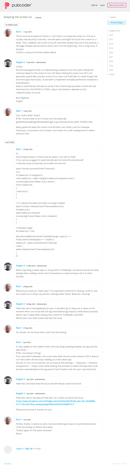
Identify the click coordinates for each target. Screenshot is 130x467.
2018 (111, 44)
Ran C (19, 31)
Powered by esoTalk (118, 464)
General (38, 17)
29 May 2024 (27, 287)
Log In (102, 5)
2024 (111, 70)
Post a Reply (117, 23)
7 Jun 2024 (27, 420)
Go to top (7, 464)
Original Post (113, 31)
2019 (111, 48)
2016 (111, 35)
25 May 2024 (27, 149)
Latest (110, 74)
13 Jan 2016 (30, 62)
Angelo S (20, 62)
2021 (111, 57)
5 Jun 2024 (27, 342)
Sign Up (94, 5)
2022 (111, 61)
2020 (111, 52)
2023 (111, 65)
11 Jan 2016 (27, 32)
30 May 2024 (30, 304)
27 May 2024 (30, 266)
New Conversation (116, 5)
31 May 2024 (27, 328)
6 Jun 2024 (30, 393)
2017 (111, 39)
